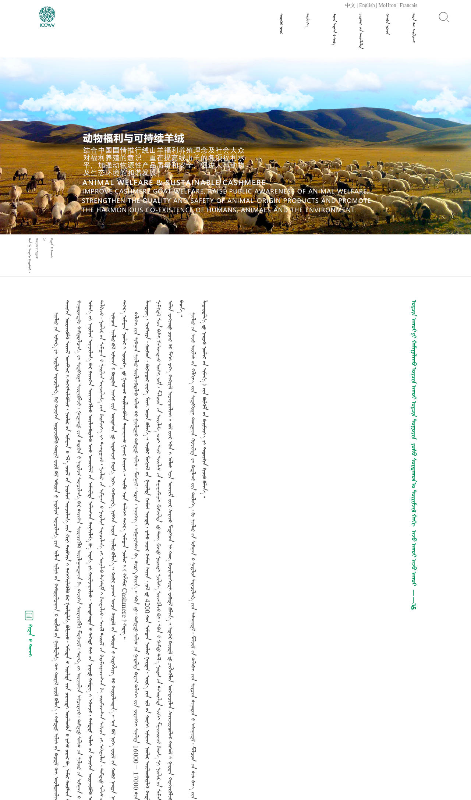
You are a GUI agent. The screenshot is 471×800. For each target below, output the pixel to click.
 (308, 20)
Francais (408, 5)
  (414, 28)
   (334, 29)
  (51, 248)
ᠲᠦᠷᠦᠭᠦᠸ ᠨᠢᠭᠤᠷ (281, 24)
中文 (350, 5)
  (387, 24)
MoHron (387, 5)
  (361, 31)
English (367, 5)
